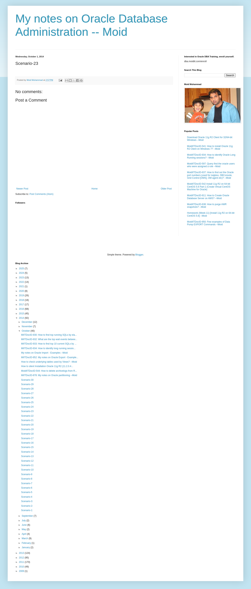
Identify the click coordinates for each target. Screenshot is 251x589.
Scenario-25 (27, 402)
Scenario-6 (26, 487)
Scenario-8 (26, 478)
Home (94, 188)
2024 (22, 273)
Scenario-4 (26, 497)
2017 (22, 304)
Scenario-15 (27, 447)
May (24, 529)
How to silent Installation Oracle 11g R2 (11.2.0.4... (47, 366)
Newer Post (22, 188)
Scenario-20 (27, 424)
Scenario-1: (27, 510)
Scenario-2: (27, 506)
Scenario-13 (27, 456)
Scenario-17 (27, 438)
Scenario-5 (26, 492)
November (27, 326)
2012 (22, 557)
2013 (22, 553)
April (24, 534)
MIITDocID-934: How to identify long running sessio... (48, 348)
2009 (22, 571)
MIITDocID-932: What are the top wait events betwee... (49, 339)
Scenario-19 (27, 429)
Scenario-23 (27, 411)
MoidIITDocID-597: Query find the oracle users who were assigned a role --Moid (211, 165)
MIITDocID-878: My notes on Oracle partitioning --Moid (49, 375)
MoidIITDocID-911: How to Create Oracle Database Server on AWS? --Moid (208, 196)
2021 (22, 286)
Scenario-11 (27, 465)
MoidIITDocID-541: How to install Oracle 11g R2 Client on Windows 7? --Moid (210, 147)
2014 (22, 318)
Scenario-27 (27, 393)
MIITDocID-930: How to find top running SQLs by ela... (49, 335)
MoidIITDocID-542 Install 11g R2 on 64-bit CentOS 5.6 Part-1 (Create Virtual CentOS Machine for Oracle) (208, 187)
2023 (22, 277)
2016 (22, 309)
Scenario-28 (27, 388)
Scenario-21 (27, 420)
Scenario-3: (27, 501)
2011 (22, 562)
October (26, 331)
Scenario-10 (27, 469)
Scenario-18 (27, 433)
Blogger (139, 254)
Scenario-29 (27, 384)
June (24, 525)
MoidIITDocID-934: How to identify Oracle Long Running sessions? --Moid (211, 156)
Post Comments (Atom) (41, 194)
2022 (22, 282)
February (26, 543)
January (26, 547)
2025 (22, 268)
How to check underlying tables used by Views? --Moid (49, 361)
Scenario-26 (27, 397)
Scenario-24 (27, 406)
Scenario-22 (27, 416)
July (24, 520)
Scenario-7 (26, 483)
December (27, 322)
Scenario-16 (27, 442)
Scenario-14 (27, 452)
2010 (22, 566)
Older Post (166, 188)
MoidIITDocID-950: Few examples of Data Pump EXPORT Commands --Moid (208, 223)
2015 (22, 313)
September (28, 516)
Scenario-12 (27, 461)
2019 (22, 295)
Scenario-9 (26, 474)
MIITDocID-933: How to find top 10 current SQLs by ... (48, 343)
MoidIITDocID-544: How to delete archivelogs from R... (49, 371)
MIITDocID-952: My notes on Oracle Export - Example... (49, 357)
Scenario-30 (27, 380)
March (25, 538)
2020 (22, 291)
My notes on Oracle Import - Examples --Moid (44, 352)
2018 (22, 300)
